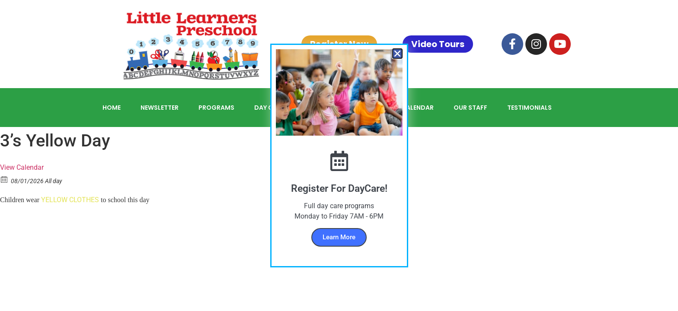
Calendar (417, 107)
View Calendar (22, 167)
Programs (216, 107)
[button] (397, 53)
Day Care (269, 107)
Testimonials (529, 107)
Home (111, 107)
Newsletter (160, 107)
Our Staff (470, 107)
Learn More (339, 237)
